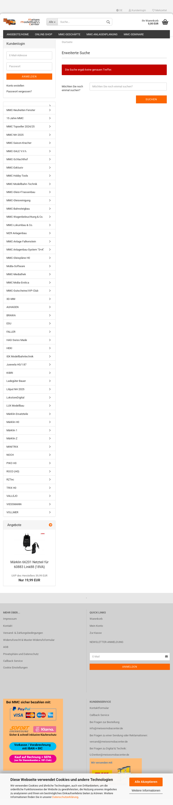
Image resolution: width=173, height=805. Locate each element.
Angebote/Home (18, 34)
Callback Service (13, 667)
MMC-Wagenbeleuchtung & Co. (24, 223)
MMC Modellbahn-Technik (21, 190)
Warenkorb (96, 625)
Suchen (151, 105)
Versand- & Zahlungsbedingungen (23, 639)
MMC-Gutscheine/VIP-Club (22, 297)
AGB (5, 653)
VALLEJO (11, 502)
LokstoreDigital (15, 404)
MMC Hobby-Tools (17, 182)
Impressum (10, 625)
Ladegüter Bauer (16, 387)
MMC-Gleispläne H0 (18, 264)
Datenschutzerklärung (65, 797)
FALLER (10, 338)
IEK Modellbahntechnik (19, 362)
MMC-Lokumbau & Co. (19, 231)
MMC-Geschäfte (69, 34)
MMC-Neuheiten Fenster (20, 116)
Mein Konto (96, 632)
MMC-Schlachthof (17, 165)
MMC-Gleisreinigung (18, 206)
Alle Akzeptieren (146, 781)
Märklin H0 (12, 428)
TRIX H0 (11, 494)
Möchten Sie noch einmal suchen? (72, 94)
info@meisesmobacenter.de (106, 734)
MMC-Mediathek (16, 280)
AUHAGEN (12, 313)
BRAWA (11, 321)
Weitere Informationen (146, 790)
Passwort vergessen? (19, 97)
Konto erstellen (15, 92)
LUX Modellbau (15, 412)
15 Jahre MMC (14, 124)
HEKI (9, 354)
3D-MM (10, 305)
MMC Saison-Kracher (18, 149)
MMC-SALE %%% (16, 157)
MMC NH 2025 (14, 141)
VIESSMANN (13, 510)
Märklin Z (11, 444)
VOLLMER (12, 518)
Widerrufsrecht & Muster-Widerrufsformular (28, 646)
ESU (8, 330)
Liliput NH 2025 (15, 395)
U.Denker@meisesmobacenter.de (109, 761)
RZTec (10, 485)
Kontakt (7, 632)
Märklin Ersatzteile (17, 420)
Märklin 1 (11, 436)
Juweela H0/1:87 (16, 371)
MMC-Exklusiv (14, 174)
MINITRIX (12, 453)
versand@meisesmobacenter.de (109, 748)
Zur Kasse (96, 639)
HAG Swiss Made (16, 346)
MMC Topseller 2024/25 (20, 132)
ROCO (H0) (12, 477)
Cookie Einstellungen (15, 674)
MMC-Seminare (134, 34)
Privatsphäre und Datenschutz (20, 660)
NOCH (10, 461)
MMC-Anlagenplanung (101, 34)
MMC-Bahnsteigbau (18, 215)
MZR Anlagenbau (16, 239)
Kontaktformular (99, 714)
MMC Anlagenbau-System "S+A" (25, 256)
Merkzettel (159, 10)
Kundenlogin (137, 10)
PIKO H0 (11, 469)
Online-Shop (43, 34)
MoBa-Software (15, 272)
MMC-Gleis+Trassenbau (20, 198)
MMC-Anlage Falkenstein (21, 247)
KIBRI (9, 379)
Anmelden (29, 83)
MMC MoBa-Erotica (17, 289)
